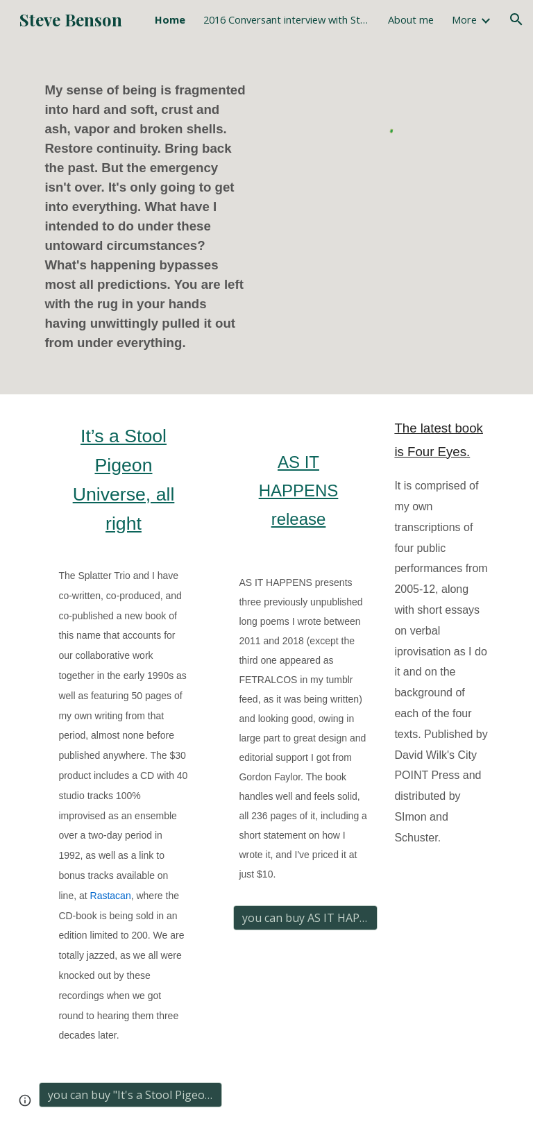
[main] (149, 217)
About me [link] (411, 19)
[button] (516, 19)
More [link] (464, 19)
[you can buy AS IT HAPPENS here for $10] (305, 918)
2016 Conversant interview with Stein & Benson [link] (286, 19)
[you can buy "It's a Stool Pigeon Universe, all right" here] (130, 1095)
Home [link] (170, 19)
